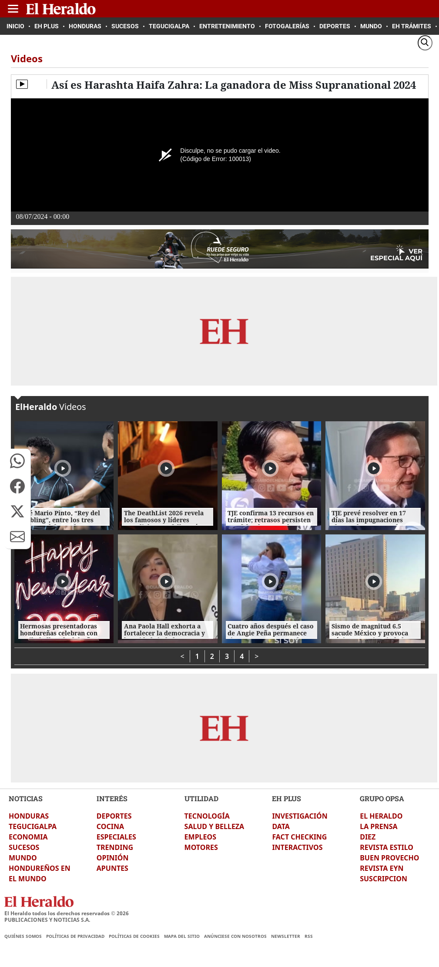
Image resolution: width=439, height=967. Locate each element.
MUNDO (23, 858)
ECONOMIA (28, 837)
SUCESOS (24, 847)
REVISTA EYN (381, 868)
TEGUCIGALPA (33, 826)
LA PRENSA (378, 826)
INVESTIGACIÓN (299, 816)
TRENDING (115, 847)
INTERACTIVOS (297, 847)
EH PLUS (286, 798)
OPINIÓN (113, 858)
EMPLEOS (200, 837)
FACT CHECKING (299, 837)
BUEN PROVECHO (389, 858)
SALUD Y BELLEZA (214, 826)
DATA (281, 826)
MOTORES (201, 847)
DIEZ (367, 837)
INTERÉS (112, 798)
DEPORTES (114, 816)
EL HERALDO (381, 816)
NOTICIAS (26, 798)
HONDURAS (29, 816)
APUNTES (112, 868)
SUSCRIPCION (383, 878)
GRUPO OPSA (382, 798)
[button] (17, 461)
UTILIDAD (201, 798)
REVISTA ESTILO (386, 847)
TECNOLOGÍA (207, 816)
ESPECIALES (116, 837)
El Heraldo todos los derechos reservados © (66, 913)
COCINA (110, 826)
